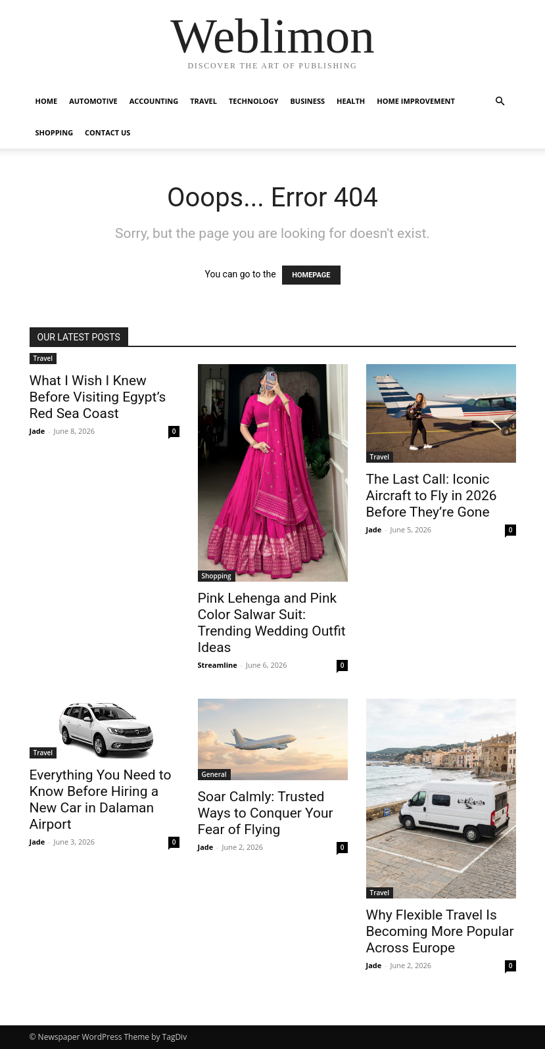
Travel (203, 101)
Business (307, 101)
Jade (37, 431)
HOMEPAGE (311, 275)
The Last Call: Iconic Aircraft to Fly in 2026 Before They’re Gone (431, 495)
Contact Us (107, 132)
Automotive (93, 101)
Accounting (154, 101)
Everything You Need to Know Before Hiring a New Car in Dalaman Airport (101, 799)
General (214, 774)
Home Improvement (416, 101)
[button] (500, 101)
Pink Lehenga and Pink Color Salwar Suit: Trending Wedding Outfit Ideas (272, 622)
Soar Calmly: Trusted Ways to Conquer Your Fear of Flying (265, 813)
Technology (253, 101)
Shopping (55, 132)
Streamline (217, 665)
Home (47, 101)
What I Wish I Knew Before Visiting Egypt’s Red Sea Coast (98, 397)
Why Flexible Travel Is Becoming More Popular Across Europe (440, 931)
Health (351, 101)
